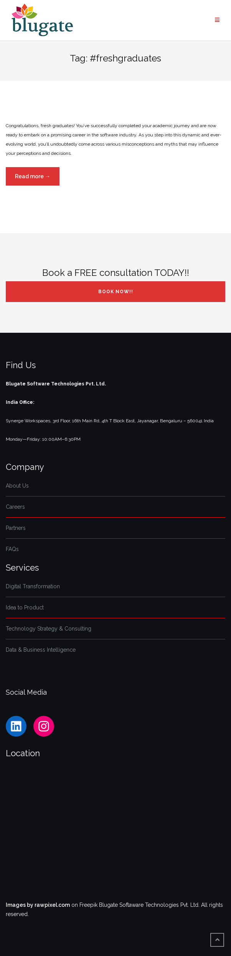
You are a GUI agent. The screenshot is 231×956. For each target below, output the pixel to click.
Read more (37, 178)
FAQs (12, 549)
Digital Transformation (33, 586)
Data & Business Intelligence (41, 650)
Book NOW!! (115, 291)
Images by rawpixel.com (38, 905)
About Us (17, 486)
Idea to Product (25, 607)
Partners (16, 528)
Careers (15, 507)
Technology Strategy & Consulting (48, 629)
